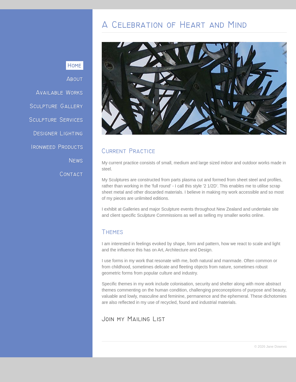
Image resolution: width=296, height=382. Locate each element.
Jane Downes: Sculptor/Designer (47, 29)
